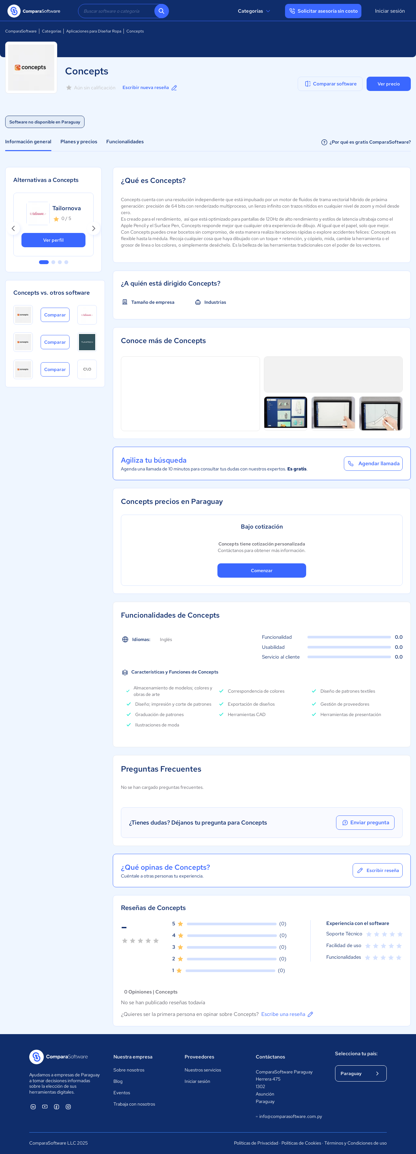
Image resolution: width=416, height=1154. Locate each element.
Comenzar (262, 570)
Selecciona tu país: (356, 1053)
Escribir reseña (377, 870)
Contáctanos (270, 1057)
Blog (118, 1081)
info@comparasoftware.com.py (289, 1117)
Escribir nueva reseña (150, 88)
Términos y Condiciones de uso (355, 1143)
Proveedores (199, 1057)
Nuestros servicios (203, 1070)
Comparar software (330, 84)
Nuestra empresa (132, 1057)
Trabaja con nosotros (134, 1104)
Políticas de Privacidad (256, 1143)
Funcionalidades (125, 141)
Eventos (121, 1093)
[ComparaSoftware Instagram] (68, 1106)
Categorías (255, 11)
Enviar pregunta (365, 823)
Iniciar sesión (390, 10)
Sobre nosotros (128, 1070)
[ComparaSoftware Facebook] (56, 1106)
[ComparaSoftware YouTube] (45, 1106)
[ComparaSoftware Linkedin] (33, 1106)
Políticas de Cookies (301, 1143)
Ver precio (389, 84)
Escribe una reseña (287, 1014)
